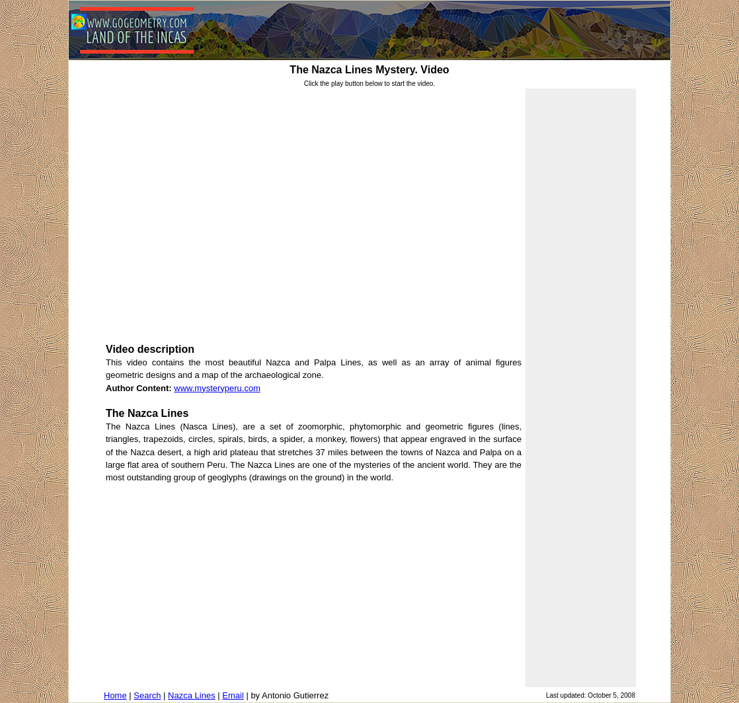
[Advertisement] (314, 584)
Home (115, 695)
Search (147, 695)
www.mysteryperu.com (217, 388)
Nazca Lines (191, 695)
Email (233, 695)
